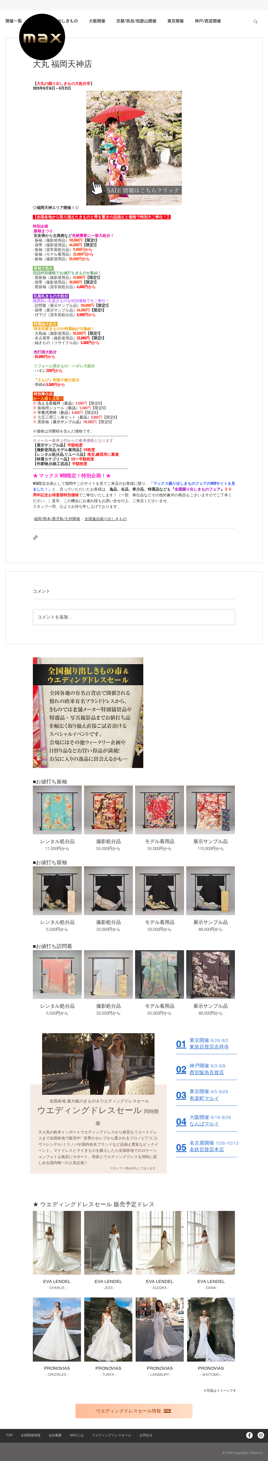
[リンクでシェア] (35, 537)
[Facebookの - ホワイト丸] (249, 1435)
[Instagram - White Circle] (261, 1435)
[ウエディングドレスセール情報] (134, 1411)
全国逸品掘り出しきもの (106, 518)
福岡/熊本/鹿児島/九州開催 (57, 518)
